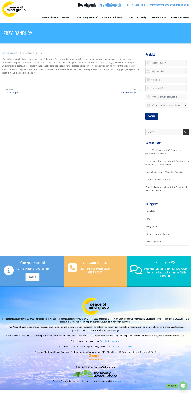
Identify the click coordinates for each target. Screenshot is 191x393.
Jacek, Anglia (12, 91)
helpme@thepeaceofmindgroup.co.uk (169, 5)
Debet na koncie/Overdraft (158, 179)
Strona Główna (50, 17)
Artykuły (141, 17)
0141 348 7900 (138, 5)
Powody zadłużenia (112, 17)
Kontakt (66, 17)
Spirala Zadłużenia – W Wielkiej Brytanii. (164, 172)
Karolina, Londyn (129, 92)
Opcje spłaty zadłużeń (86, 17)
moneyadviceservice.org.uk (126, 381)
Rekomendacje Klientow (32, 53)
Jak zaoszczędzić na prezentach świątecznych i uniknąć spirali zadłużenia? (167, 163)
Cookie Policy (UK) (179, 17)
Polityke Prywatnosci (110, 341)
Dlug (149, 218)
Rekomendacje (158, 17)
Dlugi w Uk (152, 226)
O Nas (130, 17)
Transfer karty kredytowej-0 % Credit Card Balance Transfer (166, 189)
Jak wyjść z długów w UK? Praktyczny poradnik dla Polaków (163, 152)
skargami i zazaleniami (122, 346)
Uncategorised (154, 241)
